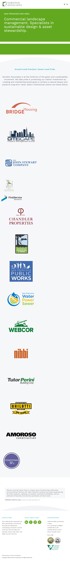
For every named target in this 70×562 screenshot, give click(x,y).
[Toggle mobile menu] (67, 4)
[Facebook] (31, 522)
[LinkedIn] (26, 522)
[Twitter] (39, 522)
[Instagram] (35, 522)
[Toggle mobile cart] (64, 4)
